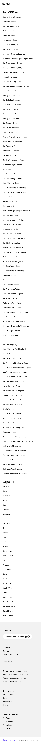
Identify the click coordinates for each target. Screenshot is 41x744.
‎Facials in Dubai (9, 35)
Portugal (6, 565)
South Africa (7, 588)
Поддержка (7, 701)
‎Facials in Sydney (9, 275)
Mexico (5, 546)
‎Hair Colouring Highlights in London (16, 211)
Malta (5, 542)
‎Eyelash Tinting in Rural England (15, 271)
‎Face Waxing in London (12, 225)
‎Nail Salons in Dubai (10, 123)
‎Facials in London (9, 22)
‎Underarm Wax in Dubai (12, 303)
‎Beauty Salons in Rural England (15, 137)
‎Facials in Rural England (12, 308)
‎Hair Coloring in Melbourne (13, 381)
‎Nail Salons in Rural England (13, 391)
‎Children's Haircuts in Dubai (13, 160)
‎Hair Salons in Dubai (10, 109)
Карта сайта (7, 661)
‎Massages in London (11, 229)
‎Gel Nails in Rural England (13, 261)
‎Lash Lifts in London (10, 132)
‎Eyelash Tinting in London (13, 197)
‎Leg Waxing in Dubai (10, 215)
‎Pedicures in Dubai (10, 31)
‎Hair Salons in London (11, 49)
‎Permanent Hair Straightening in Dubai (18, 59)
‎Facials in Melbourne (11, 432)
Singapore (7, 583)
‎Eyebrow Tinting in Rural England (15, 312)
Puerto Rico (7, 569)
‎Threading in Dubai (10, 77)
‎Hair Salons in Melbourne (12, 280)
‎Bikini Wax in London (10, 409)
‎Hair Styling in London (11, 243)
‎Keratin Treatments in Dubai (13, 72)
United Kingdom (9, 606)
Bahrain (5, 491)
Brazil (5, 505)
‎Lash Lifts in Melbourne (12, 446)
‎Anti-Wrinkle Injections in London (15, 372)
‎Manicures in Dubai (10, 40)
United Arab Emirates (11, 602)
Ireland (5, 533)
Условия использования (12, 681)
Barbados (6, 496)
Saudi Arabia (7, 579)
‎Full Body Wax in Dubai (11, 266)
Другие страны (9, 616)
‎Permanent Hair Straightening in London (18, 437)
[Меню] (37, 4)
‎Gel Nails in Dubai (9, 155)
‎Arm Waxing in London (11, 317)
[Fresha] (6, 4)
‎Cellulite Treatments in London (15, 474)
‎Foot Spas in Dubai (10, 206)
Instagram (8, 728)
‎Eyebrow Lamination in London (14, 455)
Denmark (6, 514)
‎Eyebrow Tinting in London (13, 178)
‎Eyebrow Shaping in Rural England (16, 188)
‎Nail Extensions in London (13, 404)
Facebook (8, 718)
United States (8, 611)
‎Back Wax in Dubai (10, 423)
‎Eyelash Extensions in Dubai (13, 340)
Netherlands (7, 551)
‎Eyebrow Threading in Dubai (14, 238)
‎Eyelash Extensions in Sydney (14, 451)
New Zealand (8, 556)
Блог (4, 658)
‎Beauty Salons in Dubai (11, 95)
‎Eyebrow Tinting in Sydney (13, 460)
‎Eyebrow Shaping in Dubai (13, 81)
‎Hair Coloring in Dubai (11, 26)
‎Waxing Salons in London (12, 395)
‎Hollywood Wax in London (13, 469)
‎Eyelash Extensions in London (14, 252)
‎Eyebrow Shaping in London (13, 45)
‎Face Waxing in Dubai (11, 183)
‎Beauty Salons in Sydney (12, 68)
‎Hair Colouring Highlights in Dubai (16, 86)
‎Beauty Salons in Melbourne (13, 118)
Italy (4, 537)
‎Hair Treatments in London (13, 248)
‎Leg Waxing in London (11, 331)
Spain (5, 593)
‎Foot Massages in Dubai (12, 105)
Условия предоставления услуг (15, 678)
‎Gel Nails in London (10, 91)
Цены (5, 698)
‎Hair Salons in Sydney (11, 201)
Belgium (6, 500)
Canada (6, 510)
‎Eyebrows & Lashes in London (14, 54)
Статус (5, 705)
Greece (6, 528)
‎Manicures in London (11, 151)
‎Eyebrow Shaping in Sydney (13, 220)
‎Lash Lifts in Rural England (13, 294)
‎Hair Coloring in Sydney (12, 344)
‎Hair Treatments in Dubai (12, 63)
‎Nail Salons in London (11, 128)
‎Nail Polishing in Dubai (11, 289)
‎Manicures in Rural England (13, 427)
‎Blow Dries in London (11, 285)
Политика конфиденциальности (15, 674)
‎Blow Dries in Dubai (10, 114)
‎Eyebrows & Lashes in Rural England (17, 368)
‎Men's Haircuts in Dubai (12, 298)
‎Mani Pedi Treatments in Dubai (14, 354)
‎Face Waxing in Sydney (12, 414)
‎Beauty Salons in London (12, 17)
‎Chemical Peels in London (13, 400)
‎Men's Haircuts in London (12, 142)
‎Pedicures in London (11, 257)
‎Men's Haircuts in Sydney (12, 386)
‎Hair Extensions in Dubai (12, 358)
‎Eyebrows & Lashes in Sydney (14, 192)
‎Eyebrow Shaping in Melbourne (15, 377)
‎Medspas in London (10, 169)
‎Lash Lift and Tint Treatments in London (18, 441)
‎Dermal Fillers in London (12, 418)
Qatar (5, 574)
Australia (6, 486)
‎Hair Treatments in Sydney (13, 464)
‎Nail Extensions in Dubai (12, 234)
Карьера (6, 651)
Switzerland (7, 597)
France (5, 519)
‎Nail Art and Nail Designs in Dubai (15, 363)
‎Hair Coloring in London (12, 100)
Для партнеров (8, 694)
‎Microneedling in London (12, 165)
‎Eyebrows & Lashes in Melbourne (16, 326)
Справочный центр (10, 654)
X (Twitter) (8, 721)
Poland (5, 560)
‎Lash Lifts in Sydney (10, 335)
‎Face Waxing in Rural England (14, 349)
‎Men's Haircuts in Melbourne (14, 321)
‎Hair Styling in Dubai (10, 146)
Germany (6, 523)
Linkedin (7, 725)
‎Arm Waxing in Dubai (11, 174)
